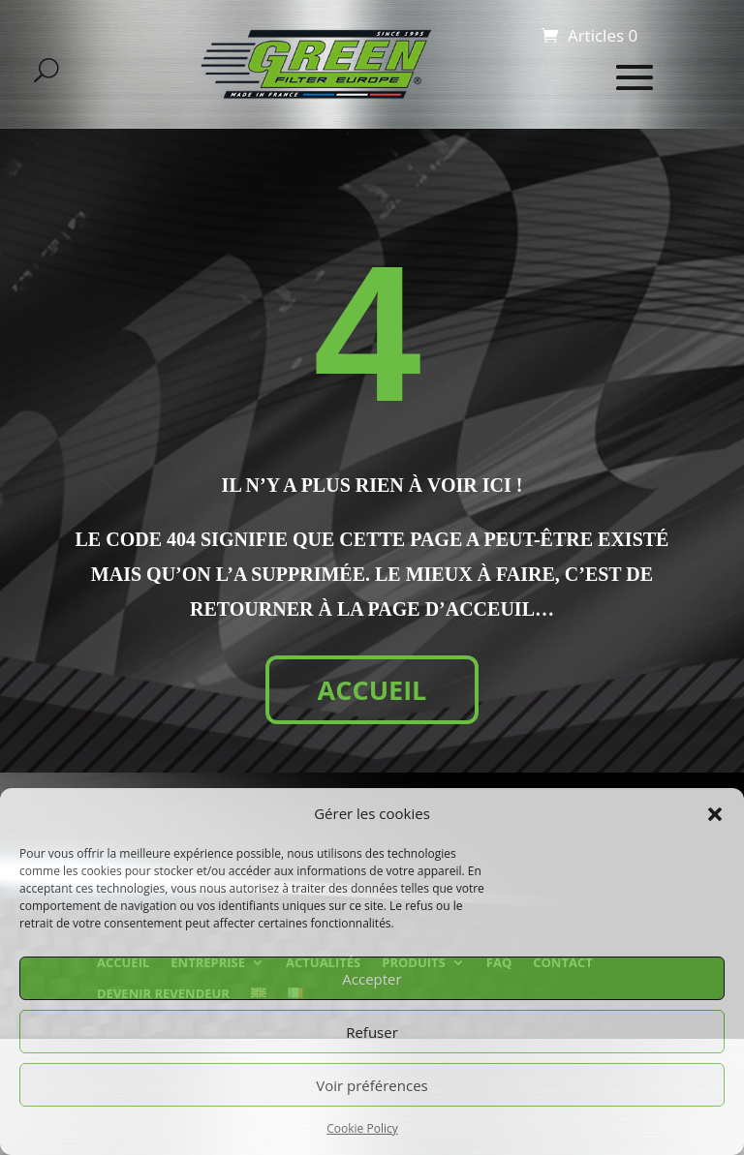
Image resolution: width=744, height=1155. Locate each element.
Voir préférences (372, 1085)
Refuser (372, 1032)
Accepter (371, 978)
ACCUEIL (372, 690)
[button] (715, 814)
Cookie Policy (361, 1128)
